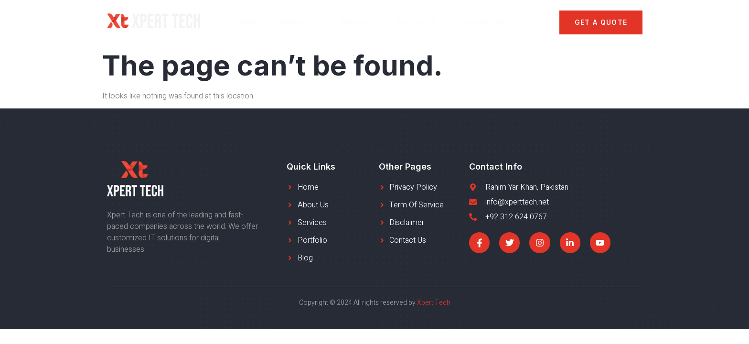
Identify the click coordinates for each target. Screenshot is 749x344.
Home (249, 22)
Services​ (357, 22)
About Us (300, 22)
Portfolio (417, 22)
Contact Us (482, 22)
